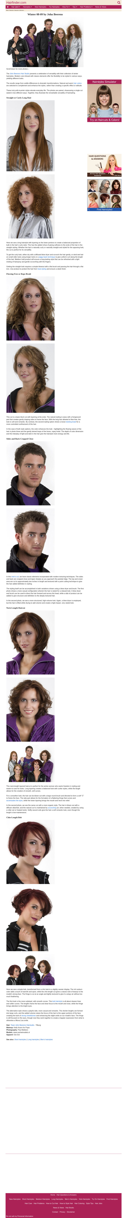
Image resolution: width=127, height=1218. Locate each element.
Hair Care (28, 1203)
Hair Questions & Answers (67, 1195)
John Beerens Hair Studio (19, 74)
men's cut (15, 577)
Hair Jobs (98, 1203)
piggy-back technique (47, 257)
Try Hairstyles (54, 7)
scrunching (52, 808)
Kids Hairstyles (84, 1199)
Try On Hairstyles (98, 1199)
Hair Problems (86, 7)
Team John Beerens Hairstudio (22, 1025)
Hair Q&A (15, 7)
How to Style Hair (66, 1203)
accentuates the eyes (14, 800)
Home (7, 10)
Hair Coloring (79, 1203)
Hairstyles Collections (18, 10)
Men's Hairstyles (71, 1199)
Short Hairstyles (28, 1199)
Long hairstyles (33, 1039)
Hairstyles (27, 7)
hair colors (78, 83)
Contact (55, 1212)
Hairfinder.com (16, 2)
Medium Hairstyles (43, 1199)
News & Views (100, 7)
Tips (74, 7)
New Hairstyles (40, 7)
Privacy (62, 1212)
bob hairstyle (57, 1001)
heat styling (42, 269)
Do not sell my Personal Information (19, 1216)
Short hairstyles (20, 1039)
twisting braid (71, 422)
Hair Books (70, 1208)
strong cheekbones (28, 1016)
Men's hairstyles (46, 1039)
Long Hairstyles (57, 1199)
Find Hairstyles (112, 1199)
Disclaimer (71, 1212)
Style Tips (89, 1203)
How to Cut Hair (52, 1203)
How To (65, 7)
